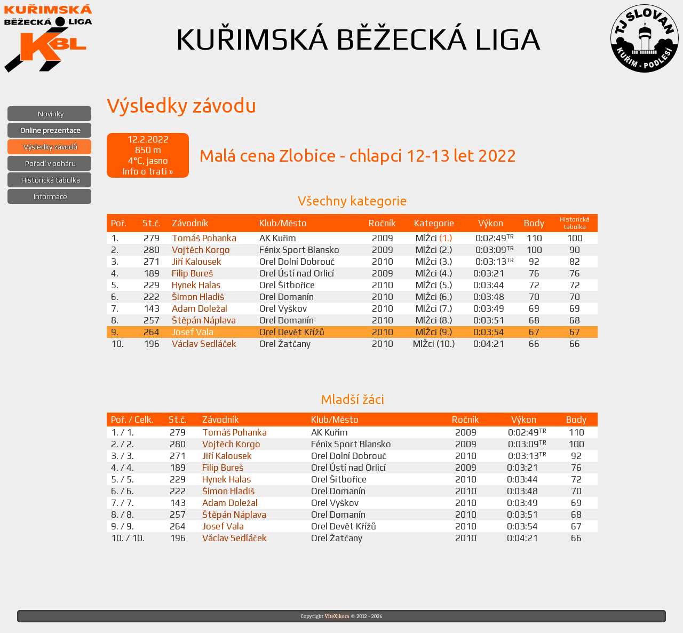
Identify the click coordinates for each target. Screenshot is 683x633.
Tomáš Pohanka (204, 238)
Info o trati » (148, 171)
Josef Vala (192, 332)
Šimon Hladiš (198, 296)
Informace (50, 196)
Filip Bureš (192, 273)
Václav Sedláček (204, 343)
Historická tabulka (50, 180)
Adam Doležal (199, 308)
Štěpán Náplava (204, 320)
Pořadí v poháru (50, 163)
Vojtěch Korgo (201, 249)
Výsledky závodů (50, 147)
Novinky (50, 113)
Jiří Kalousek (196, 261)
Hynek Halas (196, 285)
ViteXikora (336, 616)
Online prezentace (50, 130)
